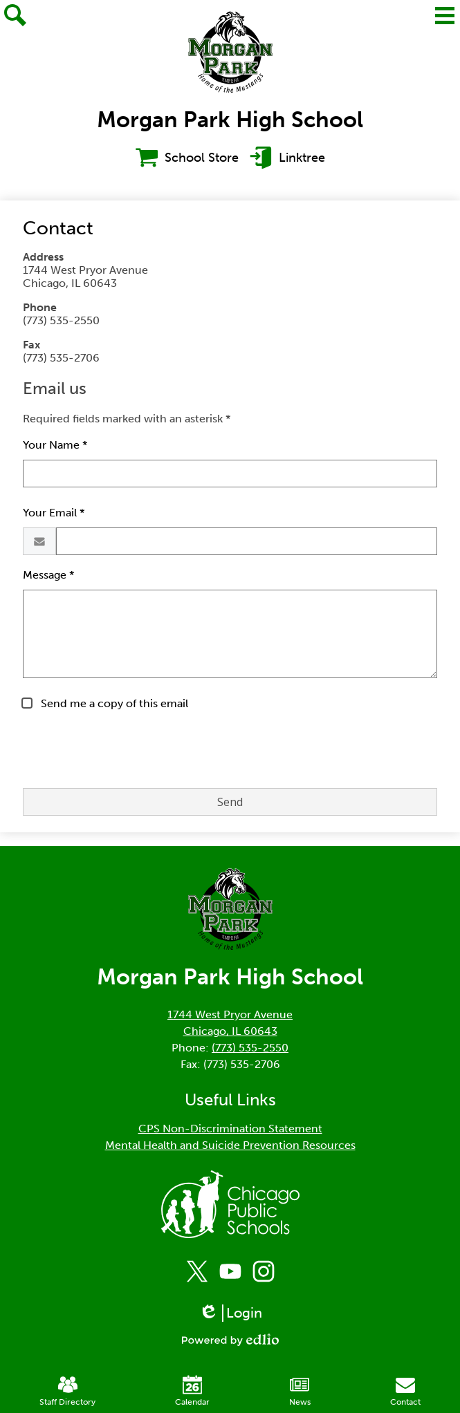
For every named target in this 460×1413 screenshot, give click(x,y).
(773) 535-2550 (250, 1047)
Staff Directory (67, 1391)
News (300, 1391)
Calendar (192, 1391)
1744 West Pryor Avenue (230, 1014)
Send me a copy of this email (113, 703)
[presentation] (128, 750)
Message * (48, 574)
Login (230, 1313)
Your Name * (55, 444)
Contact (405, 1391)
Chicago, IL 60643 (230, 1031)
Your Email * (53, 512)
